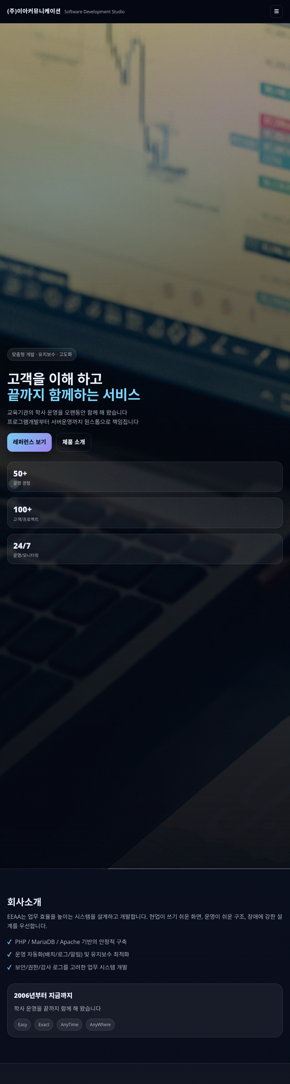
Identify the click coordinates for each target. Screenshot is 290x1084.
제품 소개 (73, 442)
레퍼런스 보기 (29, 442)
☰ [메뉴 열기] (276, 11)
